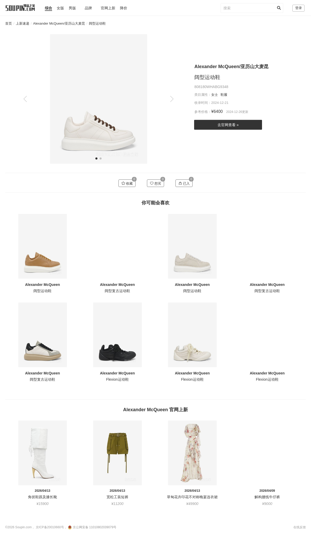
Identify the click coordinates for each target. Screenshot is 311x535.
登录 (298, 8)
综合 (48, 8)
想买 (155, 183)
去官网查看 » (228, 125)
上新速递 (22, 23)
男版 (72, 8)
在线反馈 (299, 527)
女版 (60, 8)
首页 (8, 23)
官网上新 (108, 8)
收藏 (127, 183)
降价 (123, 8)
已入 (184, 183)
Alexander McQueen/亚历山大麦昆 (59, 23)
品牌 (88, 8)
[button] (172, 99)
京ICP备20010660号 (50, 527)
